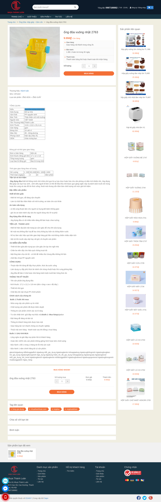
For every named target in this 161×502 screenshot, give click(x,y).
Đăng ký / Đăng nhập (138, 8)
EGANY (29, 498)
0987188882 (112, 8)
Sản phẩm (45, 17)
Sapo (46, 498)
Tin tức (58, 17)
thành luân (25, 91)
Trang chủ (17, 17)
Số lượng (67, 66)
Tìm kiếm (70, 471)
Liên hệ (69, 17)
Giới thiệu (32, 17)
